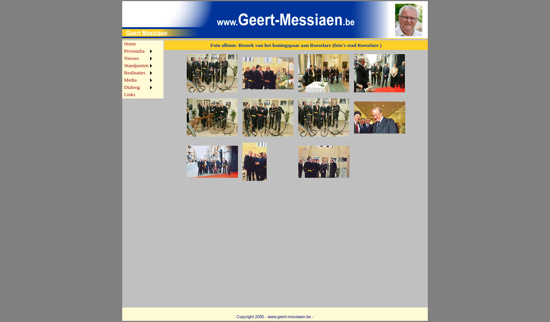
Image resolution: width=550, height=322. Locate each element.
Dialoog (132, 87)
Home (130, 44)
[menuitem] (138, 44)
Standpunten (136, 65)
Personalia (134, 51)
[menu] (138, 69)
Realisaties (134, 73)
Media (130, 80)
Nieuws (131, 58)
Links (129, 94)
